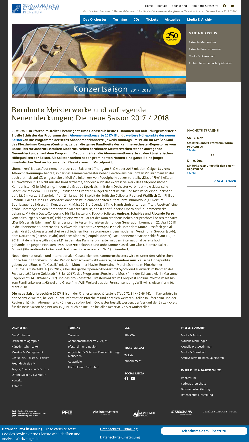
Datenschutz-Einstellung (197, 395)
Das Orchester (95, 19)
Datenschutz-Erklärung (119, 428)
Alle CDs (129, 335)
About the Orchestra (205, 6)
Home (149, 6)
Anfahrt (17, 386)
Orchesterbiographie (25, 341)
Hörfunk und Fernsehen (83, 367)
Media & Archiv (199, 19)
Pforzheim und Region (82, 346)
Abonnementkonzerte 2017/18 (93, 135)
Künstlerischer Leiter (25, 346)
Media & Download (202, 56)
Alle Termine (226, 180)
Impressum (188, 378)
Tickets (152, 19)
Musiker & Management (27, 352)
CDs (136, 19)
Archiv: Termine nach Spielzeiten (210, 63)
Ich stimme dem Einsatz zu (204, 430)
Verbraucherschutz (193, 383)
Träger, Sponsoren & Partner (30, 369)
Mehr (192, 150)
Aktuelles (172, 19)
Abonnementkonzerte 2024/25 (88, 341)
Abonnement (132, 361)
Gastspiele (75, 361)
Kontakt (162, 6)
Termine (120, 19)
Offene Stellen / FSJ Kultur (29, 375)
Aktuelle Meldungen (202, 42)
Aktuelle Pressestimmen (205, 49)
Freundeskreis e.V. (24, 363)
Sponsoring (179, 6)
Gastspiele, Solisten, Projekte (30, 358)
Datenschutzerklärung (195, 389)
